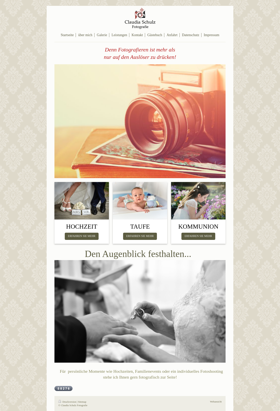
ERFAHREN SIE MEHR (81, 236)
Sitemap (82, 401)
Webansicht (216, 401)
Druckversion (67, 401)
